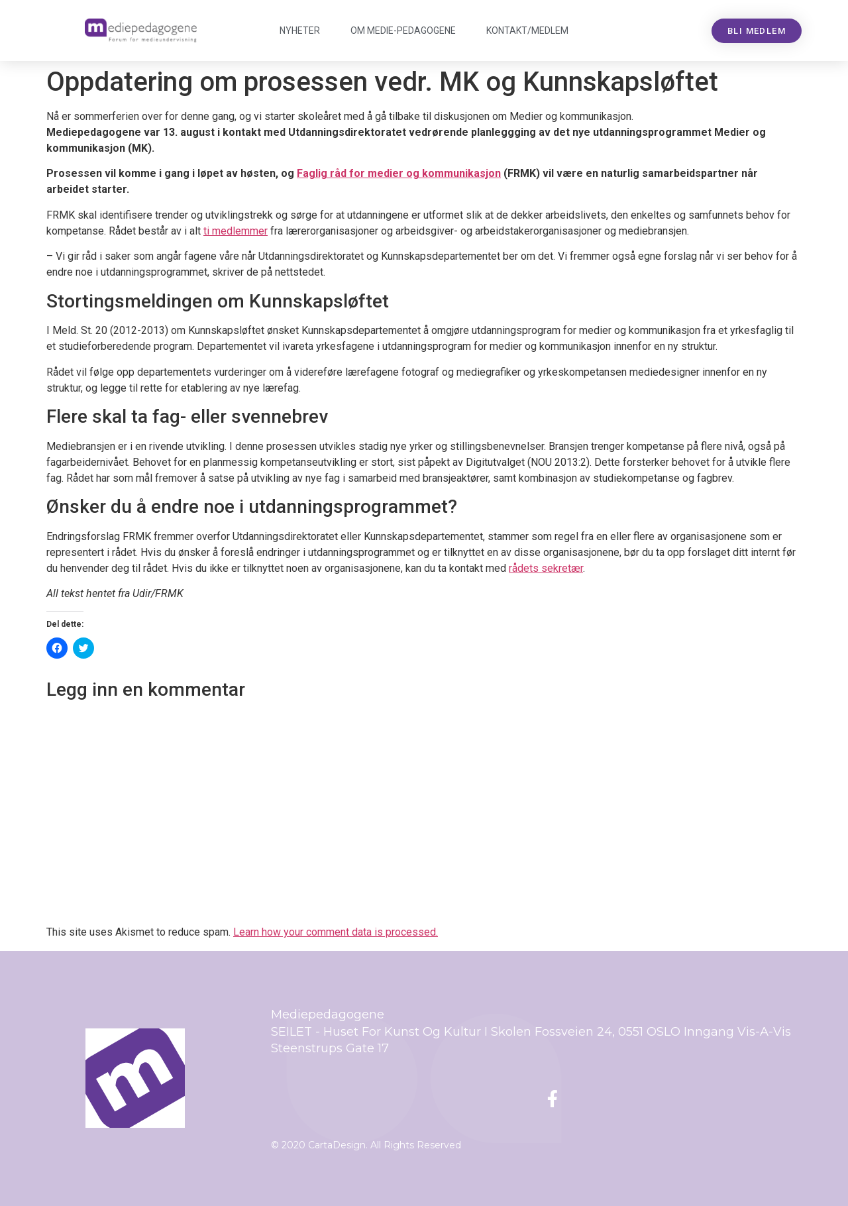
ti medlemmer (235, 231)
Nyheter (300, 30)
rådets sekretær (546, 568)
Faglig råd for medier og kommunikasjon (399, 173)
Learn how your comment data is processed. (335, 932)
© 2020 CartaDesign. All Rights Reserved (366, 1145)
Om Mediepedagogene (403, 30)
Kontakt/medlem (527, 30)
